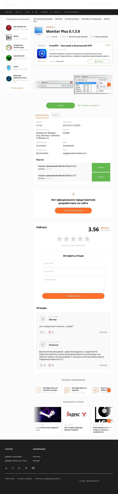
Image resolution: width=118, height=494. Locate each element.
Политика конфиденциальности (47, 478)
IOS (36, 12)
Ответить (103, 332)
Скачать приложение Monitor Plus (57, 166)
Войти (90, 4)
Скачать (60, 105)
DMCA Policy (10, 478)
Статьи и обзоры (71, 12)
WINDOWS (8, 12)
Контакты (36, 456)
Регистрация (99, 4)
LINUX (27, 12)
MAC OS (19, 12)
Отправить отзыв (73, 296)
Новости (57, 12)
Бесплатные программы (43, 19)
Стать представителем (73, 210)
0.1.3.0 (51, 37)
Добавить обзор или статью (16, 461)
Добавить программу (13, 456)
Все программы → (18, 88)
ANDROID (44, 12)
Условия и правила (24, 478)
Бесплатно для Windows (78, 37)
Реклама (36, 461)
